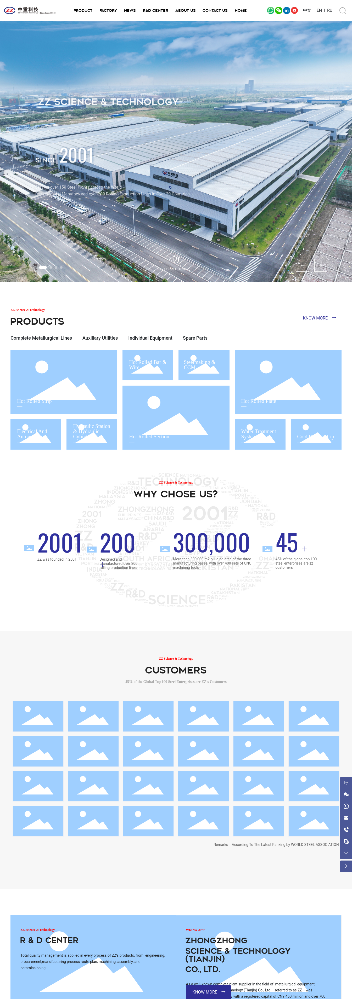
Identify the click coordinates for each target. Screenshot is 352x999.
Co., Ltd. (202, 969)
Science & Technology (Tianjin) (237, 954)
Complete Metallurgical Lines (41, 338)
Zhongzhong (216, 940)
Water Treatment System (258, 433)
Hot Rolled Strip (34, 401)
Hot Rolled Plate (258, 401)
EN (319, 10)
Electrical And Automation (32, 433)
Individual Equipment (150, 338)
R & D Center (49, 940)
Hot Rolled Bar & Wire (147, 364)
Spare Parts (195, 338)
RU (329, 10)
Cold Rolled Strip (315, 436)
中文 (307, 10)
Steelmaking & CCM (199, 364)
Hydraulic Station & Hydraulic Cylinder (91, 431)
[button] (43, 267)
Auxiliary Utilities (100, 338)
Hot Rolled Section (149, 436)
